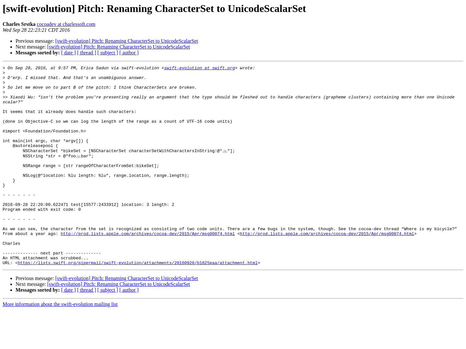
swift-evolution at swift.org (199, 69)
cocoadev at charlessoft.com (66, 24)
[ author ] (129, 52)
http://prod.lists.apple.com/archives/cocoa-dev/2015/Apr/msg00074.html (148, 267)
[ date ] (68, 52)
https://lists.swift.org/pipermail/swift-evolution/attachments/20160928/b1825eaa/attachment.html (138, 302)
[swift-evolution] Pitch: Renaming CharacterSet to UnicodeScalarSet (126, 41)
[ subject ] (107, 52)
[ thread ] (86, 52)
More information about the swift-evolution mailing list (60, 343)
